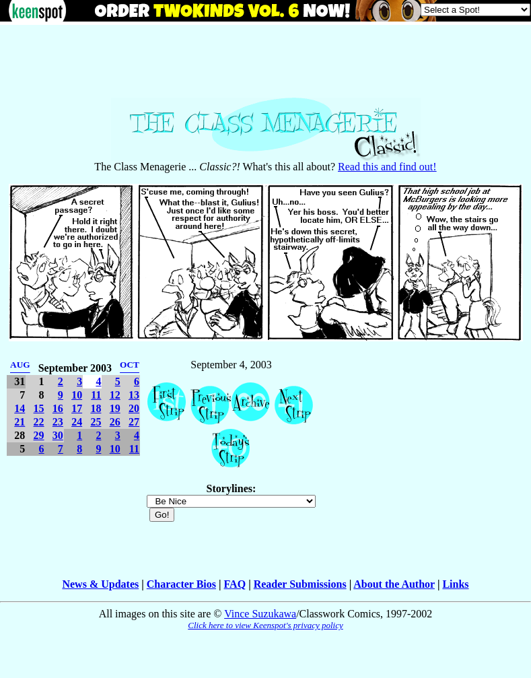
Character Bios (181, 584)
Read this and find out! (387, 166)
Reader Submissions (300, 584)
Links (455, 584)
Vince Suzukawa (260, 613)
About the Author (394, 584)
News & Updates (100, 584)
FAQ (235, 584)
